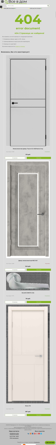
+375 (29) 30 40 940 (14, 433)
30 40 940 (50, 442)
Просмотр (38, 157)
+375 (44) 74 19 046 (14, 434)
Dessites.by (37, 442)
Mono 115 (28, 406)
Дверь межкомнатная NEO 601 (28, 260)
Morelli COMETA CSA (28, 293)
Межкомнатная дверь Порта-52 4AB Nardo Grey (28, 148)
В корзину (15, 157)
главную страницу (20, 46)
